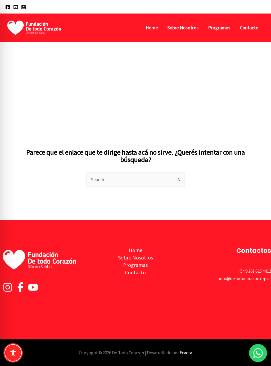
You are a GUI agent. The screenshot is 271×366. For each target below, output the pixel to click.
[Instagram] (23, 7)
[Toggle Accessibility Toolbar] (13, 353)
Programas (219, 28)
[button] (263, 6)
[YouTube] (15, 7)
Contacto (249, 28)
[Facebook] (7, 7)
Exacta (186, 353)
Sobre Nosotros (182, 28)
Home (152, 28)
